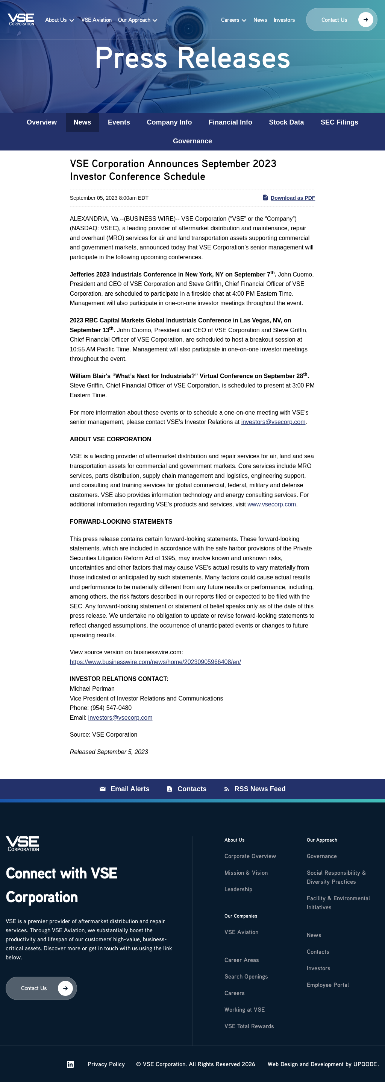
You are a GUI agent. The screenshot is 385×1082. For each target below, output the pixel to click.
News (260, 19)
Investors (284, 19)
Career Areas (241, 959)
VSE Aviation (96, 19)
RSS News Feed (260, 789)
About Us (56, 19)
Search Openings (246, 976)
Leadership (238, 889)
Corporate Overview (250, 856)
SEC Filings (339, 122)
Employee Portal (328, 984)
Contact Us (347, 19)
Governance (192, 141)
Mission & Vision (246, 872)
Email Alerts (130, 789)
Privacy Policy (236, 1064)
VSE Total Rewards (249, 1026)
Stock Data (286, 122)
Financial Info (230, 122)
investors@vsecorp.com (273, 422)
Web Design (283, 1064)
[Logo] (22, 848)
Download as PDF (288, 197)
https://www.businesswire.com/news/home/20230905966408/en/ (155, 662)
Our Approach (134, 19)
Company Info (169, 122)
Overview (42, 122)
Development (327, 1064)
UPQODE (365, 1064)
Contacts (191, 789)
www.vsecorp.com (272, 504)
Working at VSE (244, 1009)
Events (119, 122)
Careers (230, 19)
